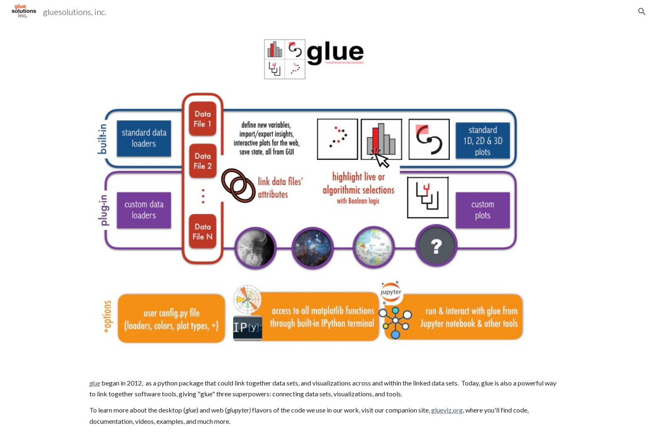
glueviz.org (447, 410)
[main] (326, 402)
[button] (642, 12)
